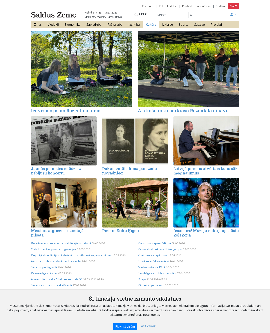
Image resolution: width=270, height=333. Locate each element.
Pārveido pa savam (151, 285)
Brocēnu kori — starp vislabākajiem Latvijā (61, 243)
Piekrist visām (125, 326)
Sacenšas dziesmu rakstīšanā (51, 285)
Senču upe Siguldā (44, 267)
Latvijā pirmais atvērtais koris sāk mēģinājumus (205, 170)
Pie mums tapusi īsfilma (154, 243)
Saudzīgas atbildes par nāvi (157, 273)
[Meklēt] (172, 15)
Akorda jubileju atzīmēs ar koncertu (56, 261)
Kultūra (151, 24)
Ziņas (38, 24)
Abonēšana (204, 6)
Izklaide (167, 24)
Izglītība (134, 24)
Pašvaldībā (114, 24)
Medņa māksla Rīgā (151, 267)
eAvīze (233, 6)
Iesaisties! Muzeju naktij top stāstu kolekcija (206, 232)
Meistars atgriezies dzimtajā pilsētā (57, 232)
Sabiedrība (93, 24)
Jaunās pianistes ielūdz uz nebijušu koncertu (56, 170)
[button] (233, 14)
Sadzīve (199, 24)
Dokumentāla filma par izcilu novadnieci (129, 170)
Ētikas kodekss (168, 6)
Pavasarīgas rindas (44, 273)
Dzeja (142, 279)
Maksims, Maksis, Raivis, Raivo (103, 17)
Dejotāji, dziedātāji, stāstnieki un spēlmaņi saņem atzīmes (71, 255)
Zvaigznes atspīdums (152, 255)
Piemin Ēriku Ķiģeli (120, 230)
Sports (183, 24)
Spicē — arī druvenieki (153, 261)
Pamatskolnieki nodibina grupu (160, 249)
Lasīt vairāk (148, 326)
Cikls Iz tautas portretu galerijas (53, 249)
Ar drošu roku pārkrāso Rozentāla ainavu (183, 111)
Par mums (148, 6)
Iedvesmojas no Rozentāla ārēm (65, 111)
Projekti (216, 24)
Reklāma (221, 6)
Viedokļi (53, 24)
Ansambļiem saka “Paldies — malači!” (56, 279)
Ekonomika (72, 24)
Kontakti (187, 6)
